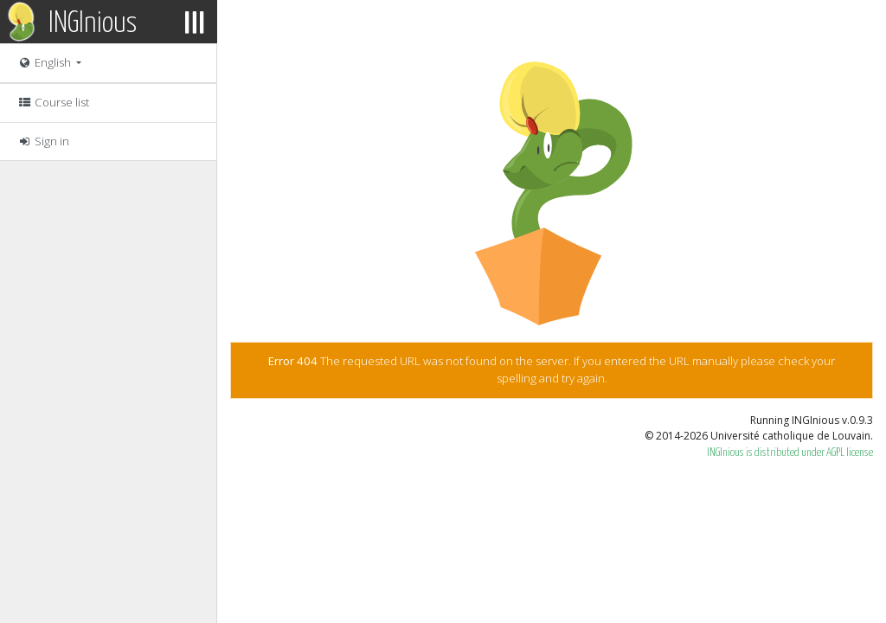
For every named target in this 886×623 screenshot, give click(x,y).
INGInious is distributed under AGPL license (790, 453)
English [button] (45, 62)
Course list (53, 102)
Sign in (43, 141)
